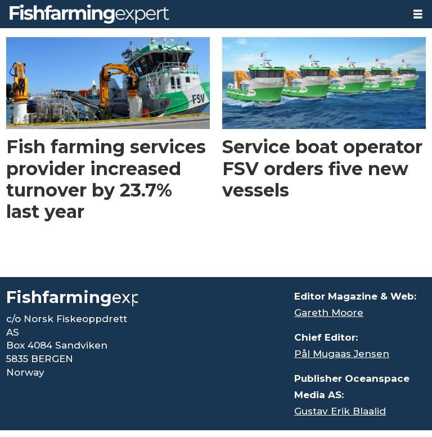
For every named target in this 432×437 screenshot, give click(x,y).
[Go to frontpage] (89, 14)
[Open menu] (418, 14)
